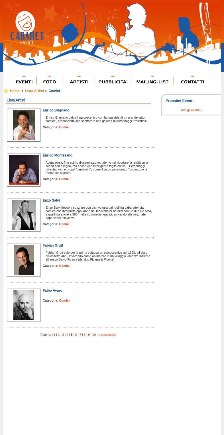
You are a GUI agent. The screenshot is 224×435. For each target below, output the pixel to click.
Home (14, 91)
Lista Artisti (34, 91)
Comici (64, 127)
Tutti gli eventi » (191, 110)
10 (94, 334)
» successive (107, 334)
